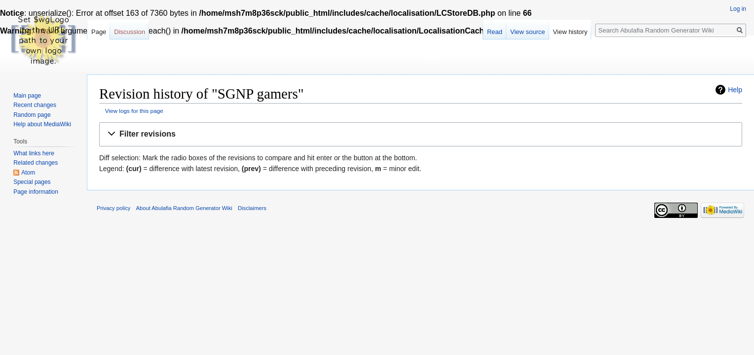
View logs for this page (134, 110)
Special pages (31, 181)
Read (494, 32)
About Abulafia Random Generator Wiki (184, 208)
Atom (28, 172)
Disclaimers (252, 208)
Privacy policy (113, 208)
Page (98, 32)
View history (570, 32)
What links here (33, 153)
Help (735, 90)
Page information (35, 191)
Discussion (129, 32)
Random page (31, 114)
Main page (27, 95)
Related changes (35, 162)
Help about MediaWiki (42, 124)
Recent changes (34, 105)
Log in (738, 8)
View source (527, 32)
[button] (421, 134)
